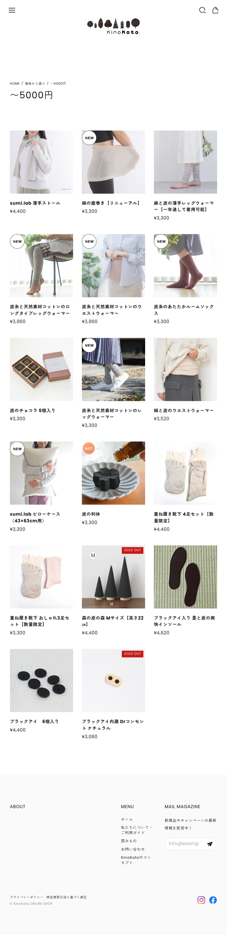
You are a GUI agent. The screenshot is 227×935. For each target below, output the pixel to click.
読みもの (129, 841)
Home (15, 83)
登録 (210, 844)
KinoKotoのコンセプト (136, 860)
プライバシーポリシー (27, 897)
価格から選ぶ (35, 83)
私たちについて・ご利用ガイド (137, 830)
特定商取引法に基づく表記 (67, 897)
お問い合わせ (133, 849)
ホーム (127, 819)
